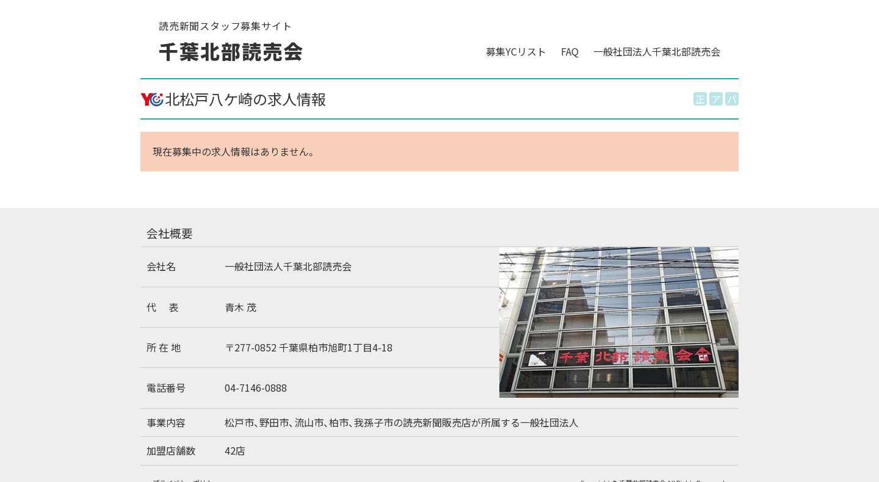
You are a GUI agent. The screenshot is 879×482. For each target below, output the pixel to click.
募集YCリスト (516, 51)
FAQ (570, 51)
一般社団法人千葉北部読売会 (656, 51)
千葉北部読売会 (231, 51)
